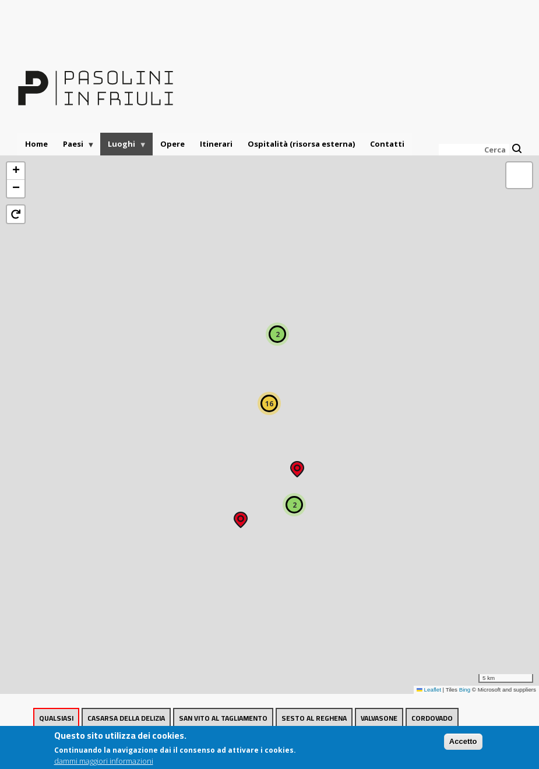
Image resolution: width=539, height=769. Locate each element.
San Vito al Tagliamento (223, 718)
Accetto (463, 744)
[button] (241, 516)
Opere (172, 144)
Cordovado (432, 718)
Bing (465, 689)
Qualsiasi (56, 718)
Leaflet (429, 689)
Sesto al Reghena (314, 718)
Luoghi (123, 147)
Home (36, 144)
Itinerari (216, 144)
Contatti (387, 144)
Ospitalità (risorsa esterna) (301, 144)
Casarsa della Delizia (126, 718)
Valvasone (379, 718)
